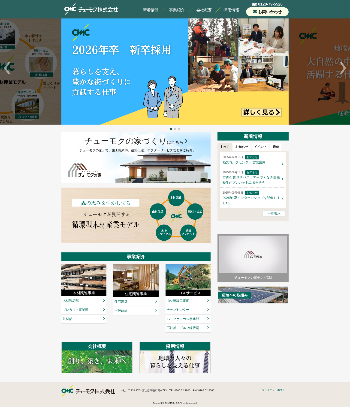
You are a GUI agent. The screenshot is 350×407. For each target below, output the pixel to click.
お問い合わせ (270, 12)
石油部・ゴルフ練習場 (183, 328)
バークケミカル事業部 (183, 319)
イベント (260, 147)
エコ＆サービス (188, 293)
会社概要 (204, 10)
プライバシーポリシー (274, 390)
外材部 (67, 319)
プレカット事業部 (75, 309)
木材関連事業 (84, 293)
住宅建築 (121, 301)
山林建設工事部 (178, 300)
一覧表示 (274, 213)
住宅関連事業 (136, 294)
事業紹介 (177, 10)
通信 (276, 147)
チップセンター (178, 309)
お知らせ (241, 147)
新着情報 (151, 10)
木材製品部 (71, 300)
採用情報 (231, 10)
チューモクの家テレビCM (253, 257)
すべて (224, 147)
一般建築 (121, 311)
